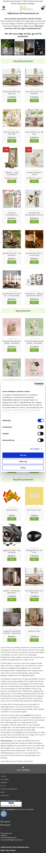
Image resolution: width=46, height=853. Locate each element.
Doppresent (5, 795)
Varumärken (5, 779)
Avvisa (23, 468)
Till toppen (23, 768)
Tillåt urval (23, 461)
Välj (12, 559)
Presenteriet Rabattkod (9, 789)
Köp (11, 100)
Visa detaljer (34, 449)
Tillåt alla (23, 455)
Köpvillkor (4, 782)
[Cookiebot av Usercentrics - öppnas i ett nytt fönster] (34, 384)
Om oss (3, 786)
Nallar (3, 792)
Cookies (3, 776)
